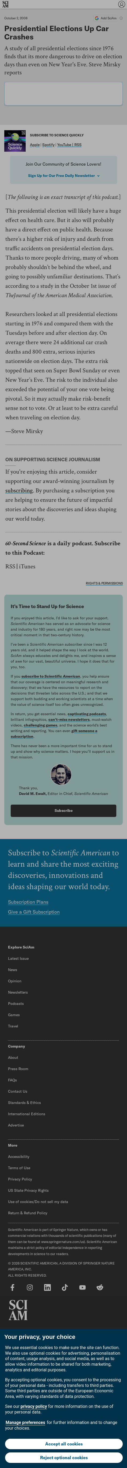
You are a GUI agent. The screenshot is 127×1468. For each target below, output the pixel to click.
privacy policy (34, 1406)
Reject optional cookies (64, 1457)
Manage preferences (25, 1422)
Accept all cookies (64, 1444)
